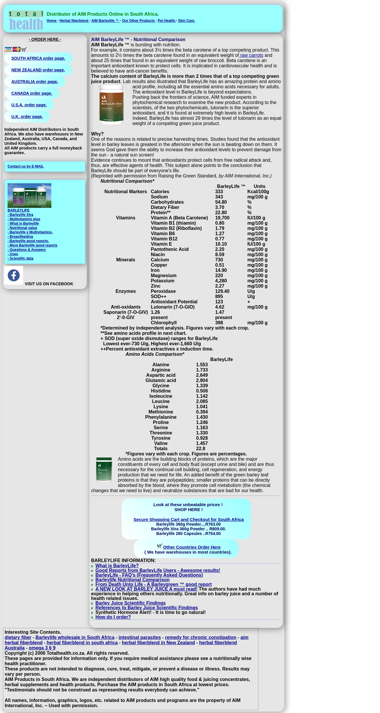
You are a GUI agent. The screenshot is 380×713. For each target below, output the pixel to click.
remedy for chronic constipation (200, 637)
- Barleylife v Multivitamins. (30, 232)
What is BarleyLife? (117, 565)
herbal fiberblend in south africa (82, 642)
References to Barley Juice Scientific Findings (146, 607)
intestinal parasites (140, 637)
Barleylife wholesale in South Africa (75, 637)
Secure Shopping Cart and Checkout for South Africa (189, 519)
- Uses (13, 254)
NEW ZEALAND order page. (38, 70)
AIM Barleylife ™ (105, 21)
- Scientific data (21, 258)
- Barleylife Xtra (20, 215)
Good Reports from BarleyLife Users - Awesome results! (157, 570)
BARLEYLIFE (18, 210)
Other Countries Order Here (192, 547)
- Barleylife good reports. (28, 241)
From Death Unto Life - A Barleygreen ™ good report (153, 584)
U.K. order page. (27, 116)
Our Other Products (138, 21)
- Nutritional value (22, 228)
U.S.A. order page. (29, 105)
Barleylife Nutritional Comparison (132, 579)
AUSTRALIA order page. (34, 81)
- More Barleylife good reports (32, 245)
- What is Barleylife (23, 223)
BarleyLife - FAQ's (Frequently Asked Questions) (149, 575)
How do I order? (113, 617)
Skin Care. (186, 21)
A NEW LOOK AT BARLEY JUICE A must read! (146, 589)
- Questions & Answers (27, 250)
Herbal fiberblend (74, 21)
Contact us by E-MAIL (26, 166)
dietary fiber (18, 637)
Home (52, 21)
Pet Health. (167, 21)
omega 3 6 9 (42, 647)
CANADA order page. (31, 93)
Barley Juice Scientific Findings (130, 603)
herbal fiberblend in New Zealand (158, 642)
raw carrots (251, 55)
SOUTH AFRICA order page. (38, 58)
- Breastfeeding (20, 237)
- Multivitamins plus (24, 219)
